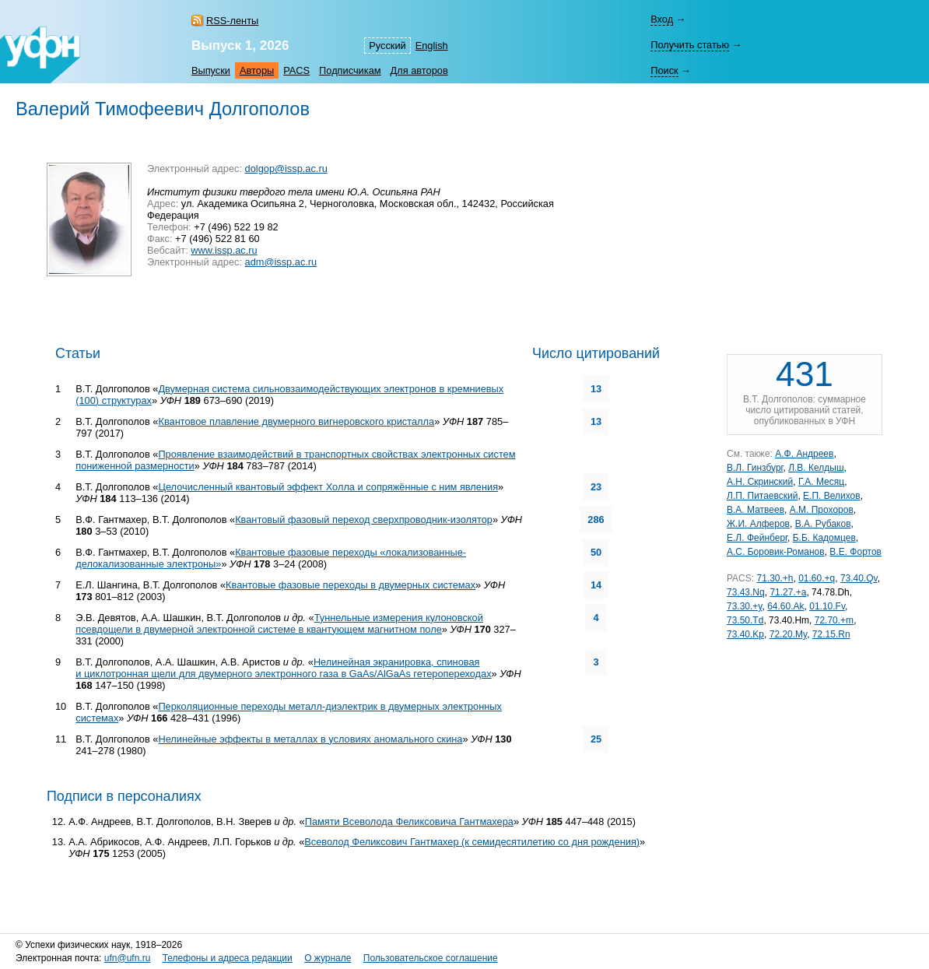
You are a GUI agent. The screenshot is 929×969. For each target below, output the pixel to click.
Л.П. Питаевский (762, 495)
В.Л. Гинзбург (755, 467)
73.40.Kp (745, 634)
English (431, 45)
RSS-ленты (232, 20)
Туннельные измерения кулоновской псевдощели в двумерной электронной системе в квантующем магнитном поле (279, 623)
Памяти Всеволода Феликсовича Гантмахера (409, 821)
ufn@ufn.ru (127, 958)
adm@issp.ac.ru (281, 262)
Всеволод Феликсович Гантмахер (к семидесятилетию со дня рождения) (472, 842)
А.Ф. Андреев (804, 453)
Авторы (257, 70)
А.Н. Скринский (760, 481)
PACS (296, 70)
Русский (387, 45)
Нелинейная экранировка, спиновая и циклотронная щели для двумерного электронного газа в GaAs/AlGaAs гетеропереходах (283, 667)
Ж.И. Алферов (758, 523)
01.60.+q (816, 578)
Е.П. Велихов (832, 495)
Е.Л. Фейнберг (757, 537)
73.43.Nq (746, 592)
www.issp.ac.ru (224, 250)
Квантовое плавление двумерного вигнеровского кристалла (296, 421)
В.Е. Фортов (855, 551)
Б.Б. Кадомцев (824, 537)
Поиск (664, 70)
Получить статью (689, 45)
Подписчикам (349, 70)
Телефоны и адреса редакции (228, 958)
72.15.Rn (831, 634)
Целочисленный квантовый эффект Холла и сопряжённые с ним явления (328, 487)
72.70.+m (834, 620)
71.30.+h (774, 578)
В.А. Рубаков (823, 523)
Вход (661, 19)
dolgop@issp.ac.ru (286, 168)
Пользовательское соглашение (430, 958)
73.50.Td (745, 620)
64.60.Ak (785, 606)
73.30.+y (744, 606)
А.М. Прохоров (822, 509)
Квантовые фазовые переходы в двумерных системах (350, 585)
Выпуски (210, 70)
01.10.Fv (827, 606)
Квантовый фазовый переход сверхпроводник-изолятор (364, 519)
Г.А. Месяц (821, 481)
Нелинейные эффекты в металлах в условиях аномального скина (310, 739)
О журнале (327, 958)
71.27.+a (787, 592)
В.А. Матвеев (755, 509)
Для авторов (419, 70)
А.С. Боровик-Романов (776, 551)
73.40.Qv (859, 578)
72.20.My (788, 634)
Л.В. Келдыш (815, 467)
